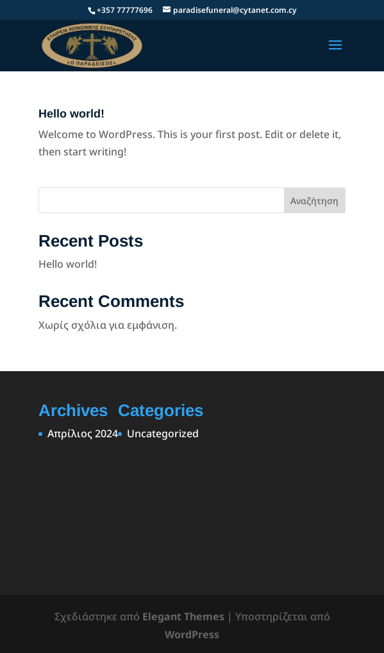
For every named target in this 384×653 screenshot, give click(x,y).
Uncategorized (163, 433)
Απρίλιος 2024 (82, 433)
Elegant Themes (183, 616)
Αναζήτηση (314, 201)
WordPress (192, 634)
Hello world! (71, 113)
